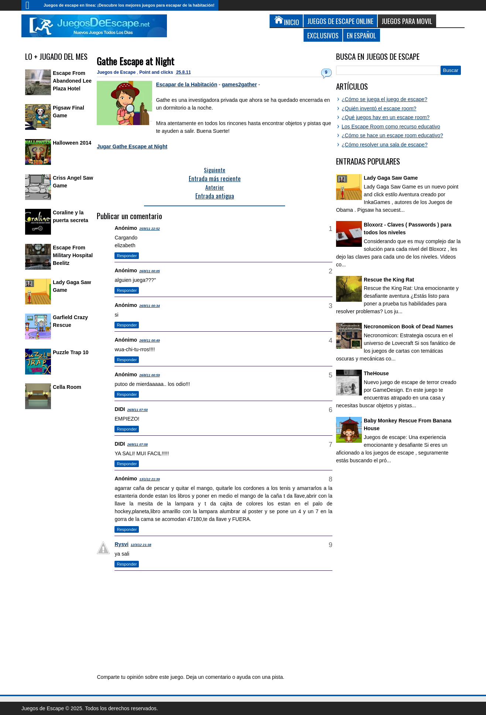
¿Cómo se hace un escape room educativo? (392, 135)
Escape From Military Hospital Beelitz (73, 255)
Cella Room (67, 387)
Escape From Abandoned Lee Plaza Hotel (72, 80)
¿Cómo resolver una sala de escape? (385, 145)
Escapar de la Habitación (186, 84)
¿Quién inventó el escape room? (379, 108)
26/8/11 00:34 (149, 306)
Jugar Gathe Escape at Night (132, 146)
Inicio (30, 5)
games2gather (239, 84)
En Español (361, 35)
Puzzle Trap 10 (70, 352)
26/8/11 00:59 (149, 375)
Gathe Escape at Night (135, 61)
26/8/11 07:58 (137, 444)
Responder (127, 255)
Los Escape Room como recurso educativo (391, 126)
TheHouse (376, 373)
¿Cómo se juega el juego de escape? (384, 99)
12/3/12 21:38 (141, 545)
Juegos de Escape (117, 72)
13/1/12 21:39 (149, 479)
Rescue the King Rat (389, 280)
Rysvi (121, 544)
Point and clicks (156, 72)
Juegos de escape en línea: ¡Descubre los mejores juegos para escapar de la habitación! (129, 5)
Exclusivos (323, 35)
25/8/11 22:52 (149, 229)
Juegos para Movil (406, 21)
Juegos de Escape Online (340, 21)
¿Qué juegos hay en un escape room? (385, 117)
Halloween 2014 (72, 143)
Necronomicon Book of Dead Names (408, 326)
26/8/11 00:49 (149, 340)
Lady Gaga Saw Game (391, 178)
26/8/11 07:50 (137, 410)
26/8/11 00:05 (149, 271)
